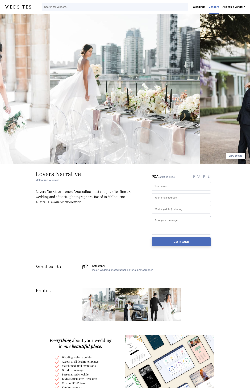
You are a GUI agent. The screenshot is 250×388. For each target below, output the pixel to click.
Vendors (214, 7)
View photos (235, 155)
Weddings (199, 7)
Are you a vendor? (234, 7)
